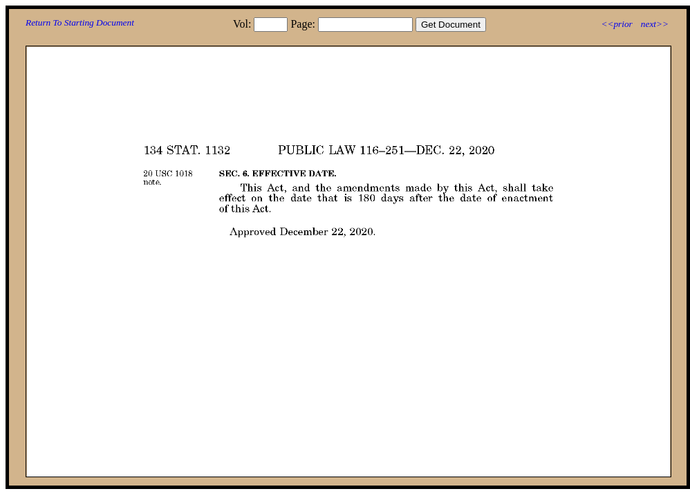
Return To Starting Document (80, 22)
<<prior (616, 24)
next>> (655, 24)
